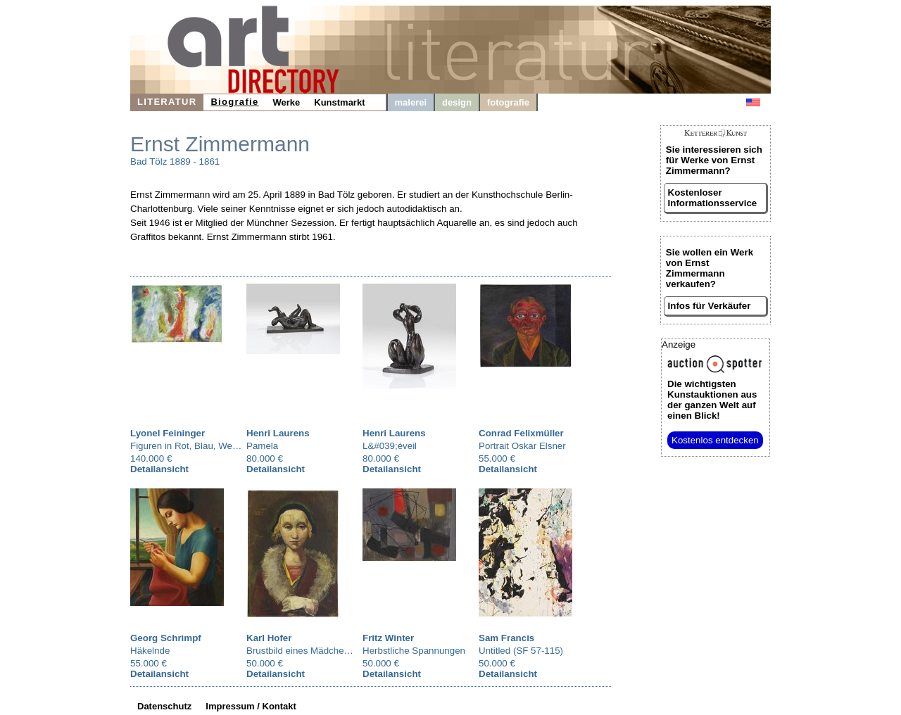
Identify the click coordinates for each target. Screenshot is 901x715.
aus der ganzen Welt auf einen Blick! (712, 400)
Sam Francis (506, 638)
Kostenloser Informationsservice (712, 197)
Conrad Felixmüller (521, 433)
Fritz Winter (388, 638)
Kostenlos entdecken (715, 440)
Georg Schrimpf (165, 638)
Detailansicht (159, 469)
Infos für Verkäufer (709, 305)
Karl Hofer (268, 638)
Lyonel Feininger (167, 433)
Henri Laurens (278, 433)
